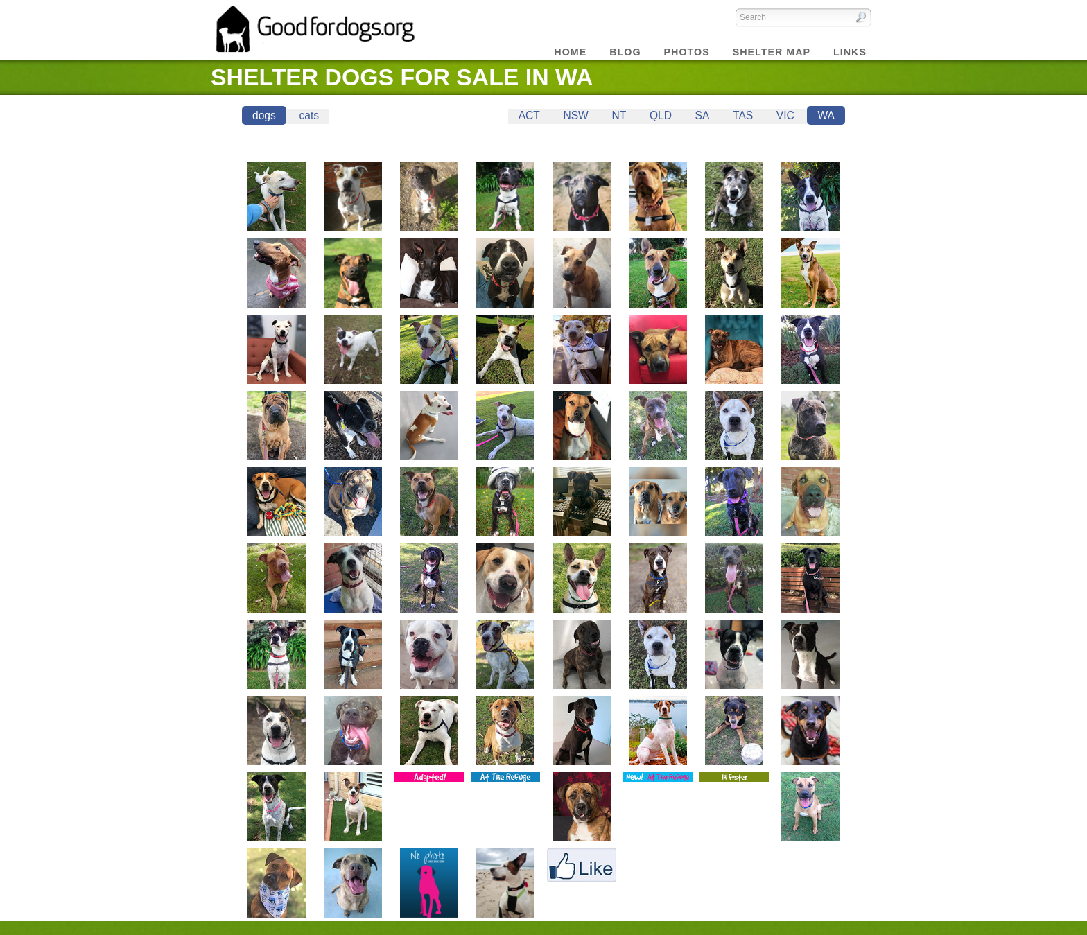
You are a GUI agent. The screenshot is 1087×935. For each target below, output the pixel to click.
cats (309, 115)
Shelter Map (771, 52)
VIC (785, 115)
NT (618, 115)
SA (702, 115)
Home (570, 52)
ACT (529, 115)
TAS (743, 115)
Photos (687, 52)
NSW (575, 115)
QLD (661, 115)
